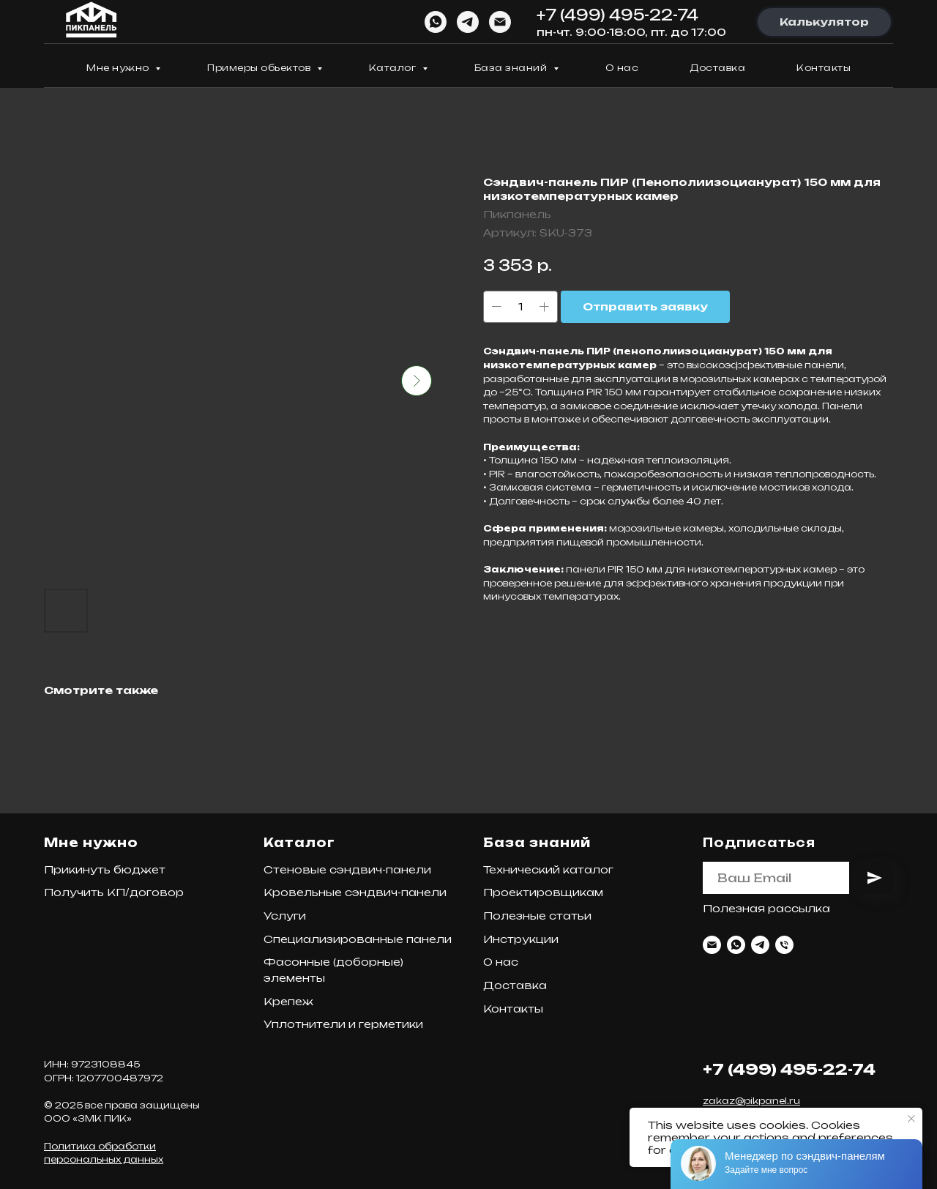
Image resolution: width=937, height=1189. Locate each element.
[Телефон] (784, 945)
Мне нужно (119, 67)
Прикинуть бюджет (104, 869)
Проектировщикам (543, 892)
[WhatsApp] (436, 22)
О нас (622, 67)
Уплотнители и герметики (343, 1024)
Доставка (717, 67)
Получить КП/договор (114, 892)
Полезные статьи (537, 915)
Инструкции (521, 939)
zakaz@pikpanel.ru (751, 1100)
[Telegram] (468, 22)
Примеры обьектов (260, 67)
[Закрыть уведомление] (911, 1118)
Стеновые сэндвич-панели (347, 869)
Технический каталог (548, 869)
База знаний (512, 67)
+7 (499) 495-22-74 (617, 15)
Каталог (394, 67)
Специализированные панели (358, 939)
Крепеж (288, 1001)
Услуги (285, 915)
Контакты (823, 67)
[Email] (500, 22)
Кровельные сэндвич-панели (355, 892)
